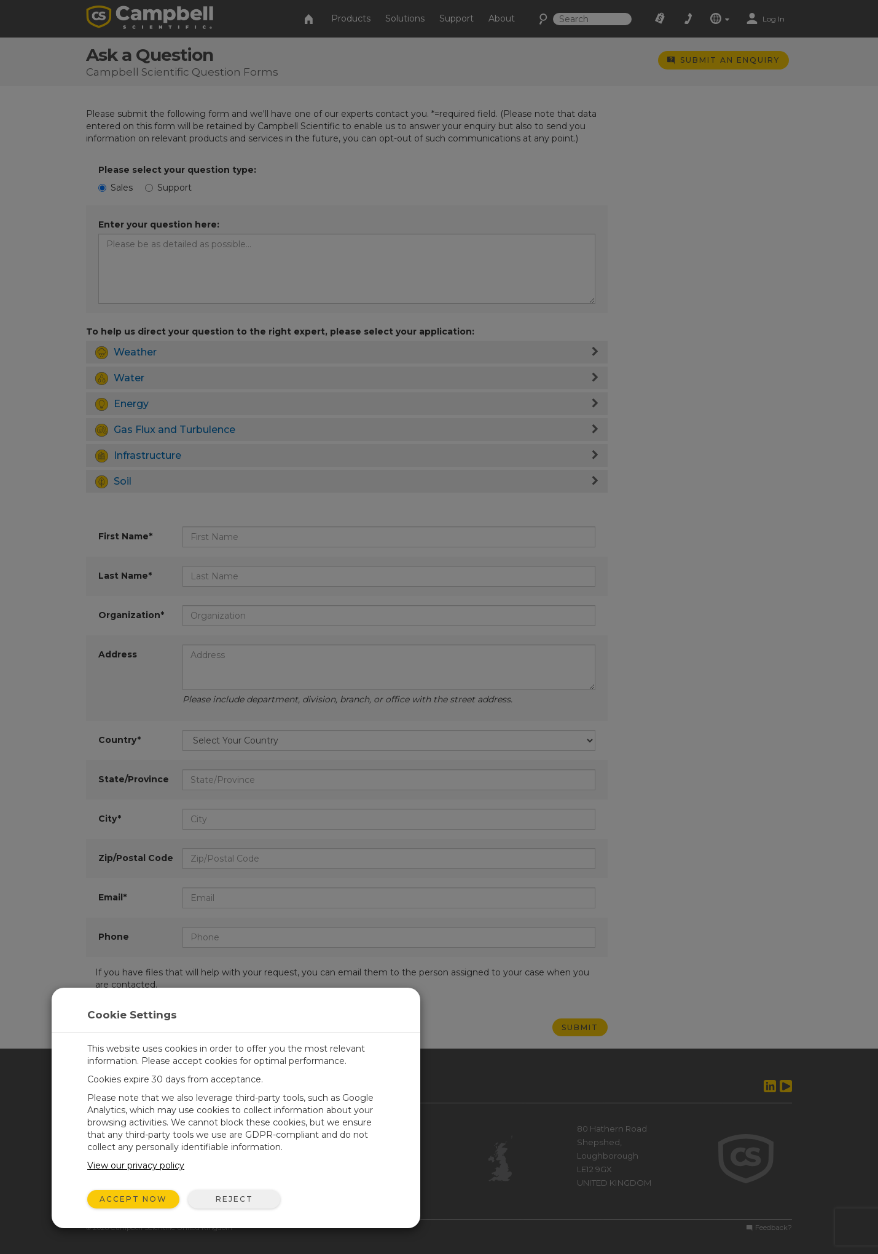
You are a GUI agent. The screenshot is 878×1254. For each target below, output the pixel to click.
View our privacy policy (135, 1165)
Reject (234, 1199)
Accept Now (133, 1199)
